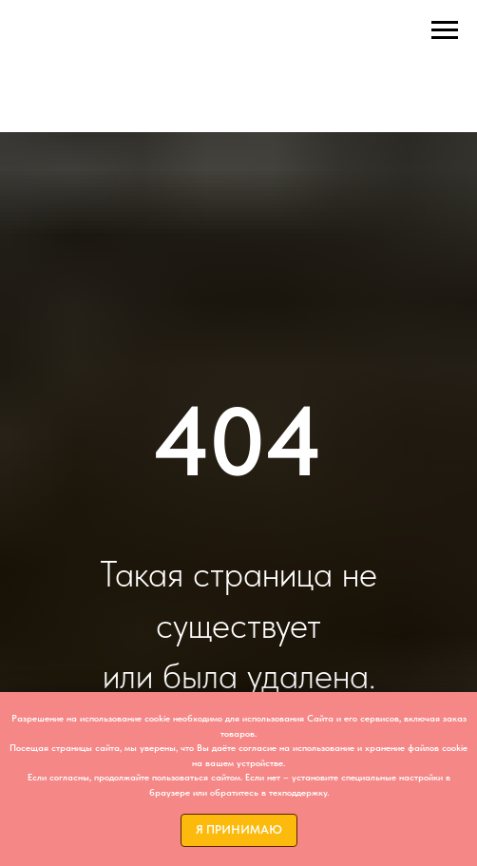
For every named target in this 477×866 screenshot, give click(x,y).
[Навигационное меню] (444, 30)
